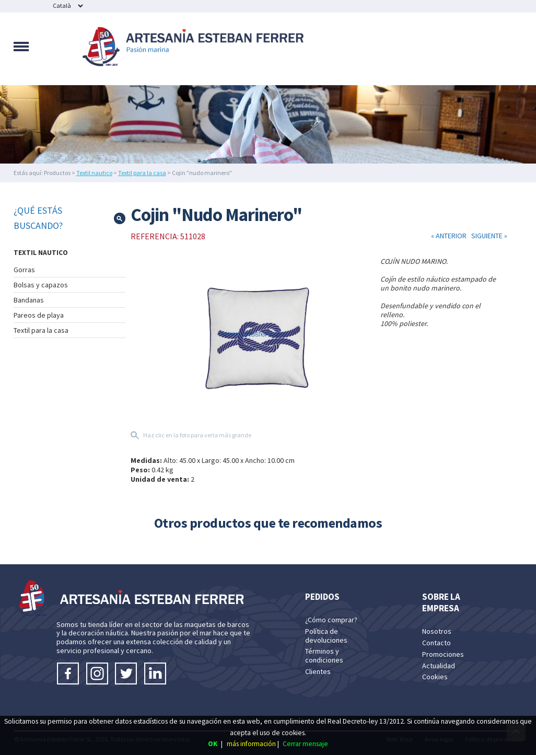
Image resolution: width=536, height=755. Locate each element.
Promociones (443, 654)
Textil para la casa (142, 173)
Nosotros (436, 631)
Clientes (318, 671)
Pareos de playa (39, 315)
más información (251, 743)
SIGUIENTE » (487, 235)
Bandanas (29, 300)
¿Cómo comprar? (331, 619)
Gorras (24, 269)
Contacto (436, 642)
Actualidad (438, 665)
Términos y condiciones (324, 655)
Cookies (435, 676)
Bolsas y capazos (41, 284)
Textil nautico (94, 173)
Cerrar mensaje (305, 743)
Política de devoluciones (326, 635)
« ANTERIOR (449, 235)
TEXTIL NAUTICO (41, 252)
